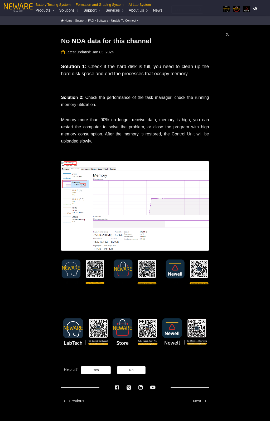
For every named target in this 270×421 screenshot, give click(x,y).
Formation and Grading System (99, 5)
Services (112, 10)
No (131, 369)
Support (90, 10)
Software (102, 19)
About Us (136, 10)
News (157, 10)
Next (201, 399)
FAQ (91, 19)
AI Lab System (140, 5)
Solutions (67, 10)
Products (43, 10)
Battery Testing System (53, 5)
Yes (96, 369)
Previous (72, 399)
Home (69, 19)
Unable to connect (123, 19)
